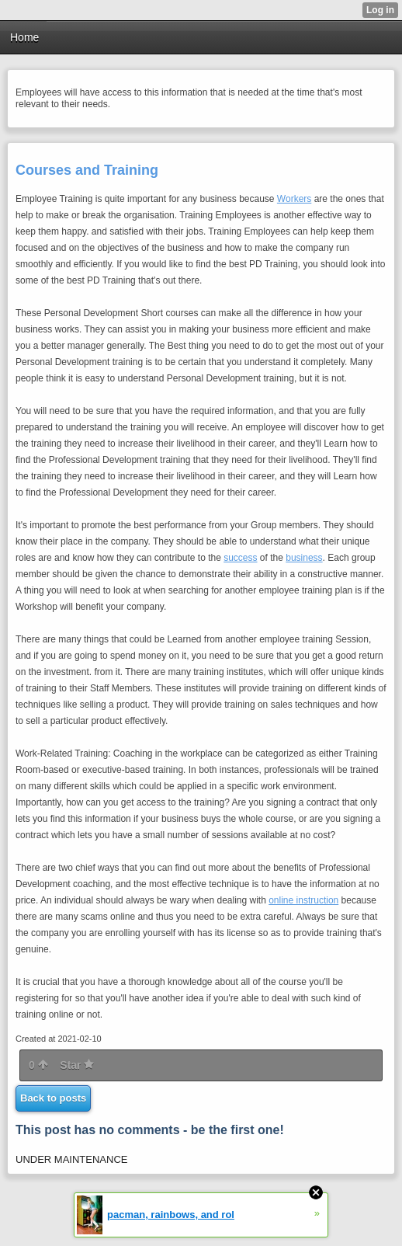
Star (77, 1065)
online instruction (303, 900)
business (304, 557)
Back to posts (53, 1098)
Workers (294, 198)
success (240, 557)
